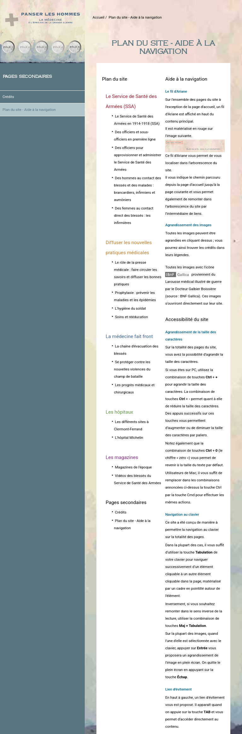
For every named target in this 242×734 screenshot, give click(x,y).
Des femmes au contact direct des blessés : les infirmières (133, 215)
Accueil (99, 17)
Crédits (8, 97)
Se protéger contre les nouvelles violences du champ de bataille (132, 369)
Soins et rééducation (131, 317)
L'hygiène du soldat (130, 308)
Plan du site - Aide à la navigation (29, 109)
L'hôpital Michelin (129, 437)
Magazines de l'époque (133, 467)
